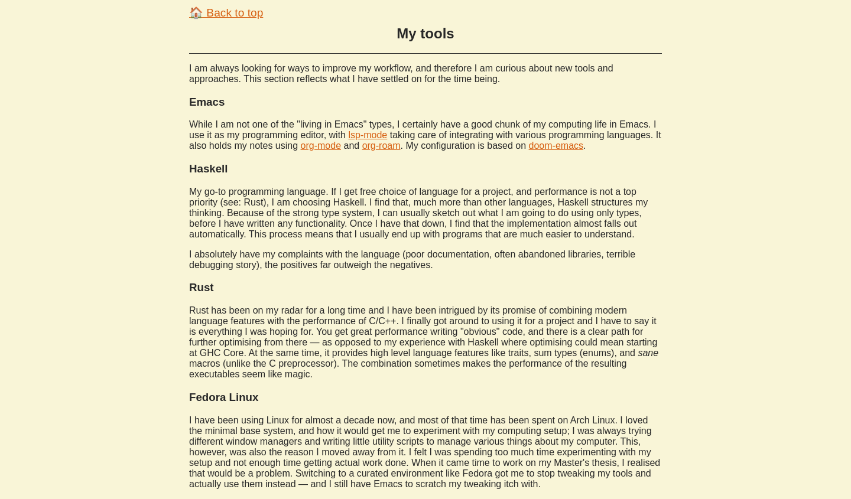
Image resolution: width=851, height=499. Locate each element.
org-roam (381, 146)
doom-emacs (556, 146)
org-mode (321, 146)
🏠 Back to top (226, 12)
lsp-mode (367, 135)
